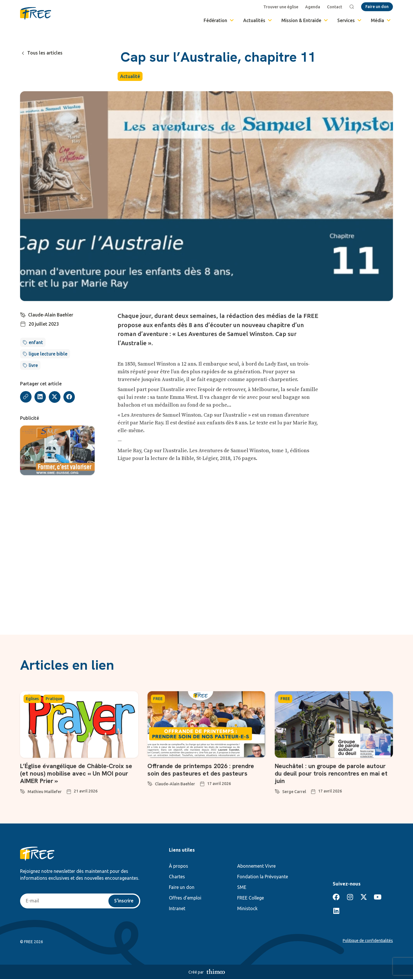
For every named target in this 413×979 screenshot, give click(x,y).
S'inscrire (123, 901)
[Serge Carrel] (277, 790)
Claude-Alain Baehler (50, 314)
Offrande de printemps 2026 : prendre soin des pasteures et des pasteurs (201, 770)
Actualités (258, 20)
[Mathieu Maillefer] (22, 790)
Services (349, 20)
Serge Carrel (294, 791)
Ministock (247, 908)
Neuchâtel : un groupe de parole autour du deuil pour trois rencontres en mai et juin (332, 773)
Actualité (130, 76)
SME (241, 887)
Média (381, 20)
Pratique (54, 698)
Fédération (219, 20)
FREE (158, 698)
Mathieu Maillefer (45, 791)
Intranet (177, 908)
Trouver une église (280, 7)
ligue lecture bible (48, 353)
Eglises (32, 698)
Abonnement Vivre (256, 866)
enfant (36, 342)
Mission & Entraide (305, 20)
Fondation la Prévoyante (262, 876)
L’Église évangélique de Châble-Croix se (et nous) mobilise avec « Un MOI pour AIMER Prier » (77, 773)
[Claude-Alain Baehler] (23, 314)
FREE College (250, 897)
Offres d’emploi (185, 897)
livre (33, 365)
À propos (178, 866)
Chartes (177, 876)
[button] (40, 397)
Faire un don (181, 887)
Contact (334, 7)
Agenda (312, 7)
